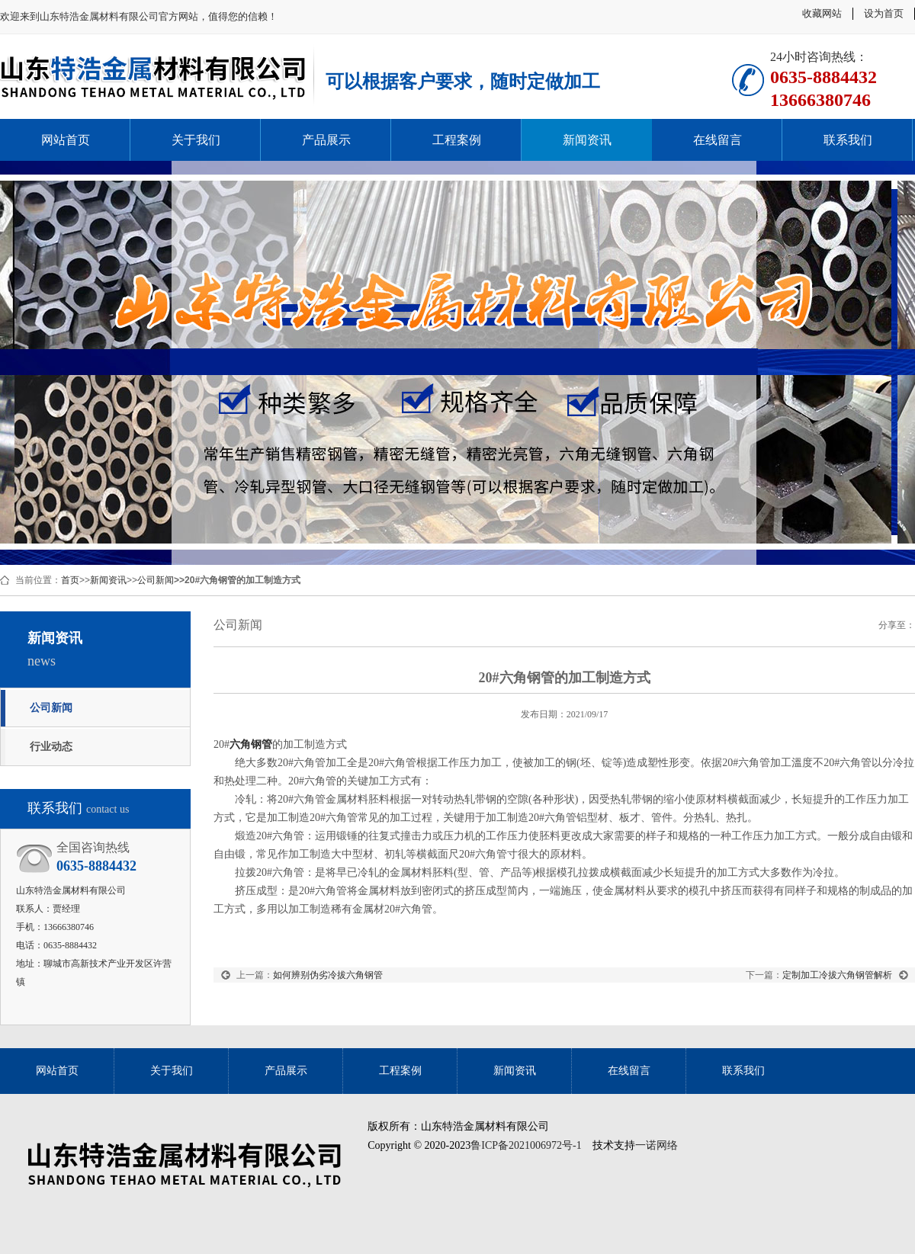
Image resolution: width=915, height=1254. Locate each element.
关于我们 (196, 139)
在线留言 (717, 139)
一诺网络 (656, 1145)
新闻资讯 (587, 139)
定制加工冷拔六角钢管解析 (837, 975)
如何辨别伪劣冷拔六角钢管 (328, 975)
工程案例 (456, 139)
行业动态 (51, 746)
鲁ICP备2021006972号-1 (525, 1145)
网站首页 (65, 139)
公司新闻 (155, 580)
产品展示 (326, 139)
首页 (70, 580)
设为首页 (884, 13)
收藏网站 (822, 13)
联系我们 (848, 139)
